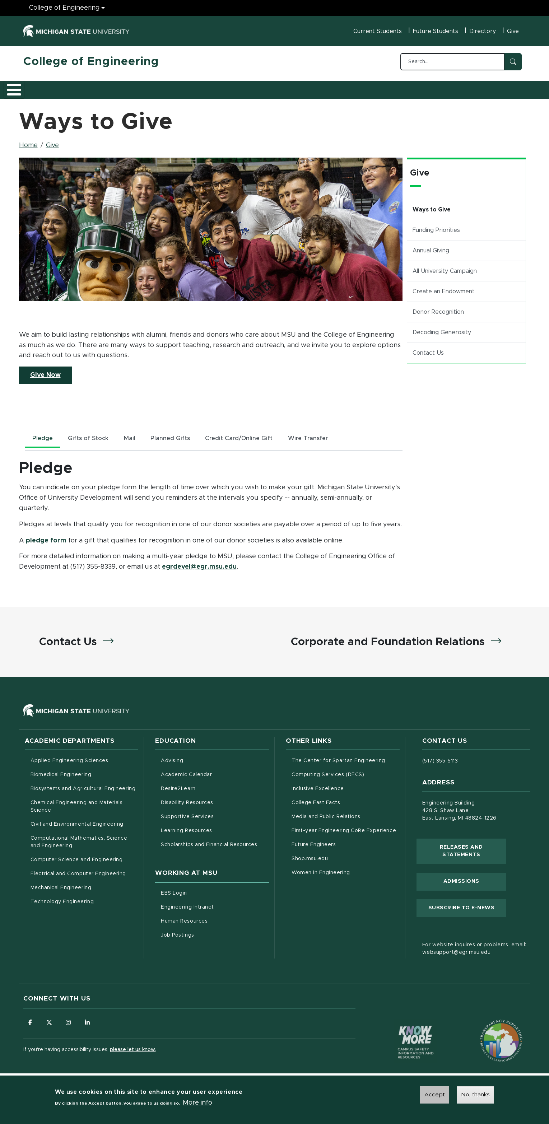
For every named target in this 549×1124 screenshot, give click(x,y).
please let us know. (133, 1050)
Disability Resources (215, 802)
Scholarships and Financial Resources (209, 844)
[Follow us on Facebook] (30, 1022)
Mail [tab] (138, 435)
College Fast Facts (346, 802)
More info (197, 1103)
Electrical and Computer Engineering (78, 873)
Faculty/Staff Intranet (350, 89)
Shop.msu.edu (340, 858)
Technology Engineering (62, 901)
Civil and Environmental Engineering (77, 824)
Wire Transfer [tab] (327, 435)
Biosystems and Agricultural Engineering (85, 788)
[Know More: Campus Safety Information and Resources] (402, 1027)
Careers (202, 87)
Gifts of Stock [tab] (93, 435)
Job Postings (207, 934)
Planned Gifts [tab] (181, 435)
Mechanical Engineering (61, 887)
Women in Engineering (321, 872)
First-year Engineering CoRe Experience (344, 830)
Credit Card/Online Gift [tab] (254, 435)
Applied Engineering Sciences (69, 760)
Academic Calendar (215, 774)
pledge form (46, 537)
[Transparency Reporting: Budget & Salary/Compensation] (488, 1027)
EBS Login (204, 892)
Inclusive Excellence (318, 788)
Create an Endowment (444, 287)
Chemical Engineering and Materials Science (77, 806)
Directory (482, 31)
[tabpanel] (211, 513)
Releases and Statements (473, 850)
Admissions (122, 87)
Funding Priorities (436, 226)
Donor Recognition (438, 308)
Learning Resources (215, 830)
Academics (77, 87)
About (39, 87)
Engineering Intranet (215, 906)
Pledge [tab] (44, 435)
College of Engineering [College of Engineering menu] (64, 8)
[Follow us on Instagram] (70, 1022)
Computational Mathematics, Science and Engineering (81, 842)
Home (28, 141)
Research (164, 87)
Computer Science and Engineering (77, 859)
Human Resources (214, 920)
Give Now (51, 370)
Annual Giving (431, 246)
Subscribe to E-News (467, 907)
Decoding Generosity (442, 328)
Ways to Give (432, 206)
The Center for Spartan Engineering (346, 760)
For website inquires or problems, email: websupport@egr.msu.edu (474, 948)
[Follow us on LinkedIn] (90, 1022)
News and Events (284, 87)
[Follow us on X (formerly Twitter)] (50, 1022)
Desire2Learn (208, 788)
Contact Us (428, 349)
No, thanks (475, 1094)
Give (513, 31)
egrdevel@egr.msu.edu (199, 564)
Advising (172, 760)
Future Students (435, 31)
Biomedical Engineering (61, 774)
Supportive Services (215, 816)
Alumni (237, 87)
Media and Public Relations (326, 816)
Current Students (377, 31)
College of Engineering (91, 61)
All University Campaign (445, 267)
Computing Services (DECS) (346, 774)
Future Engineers (314, 844)
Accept (434, 1094)
